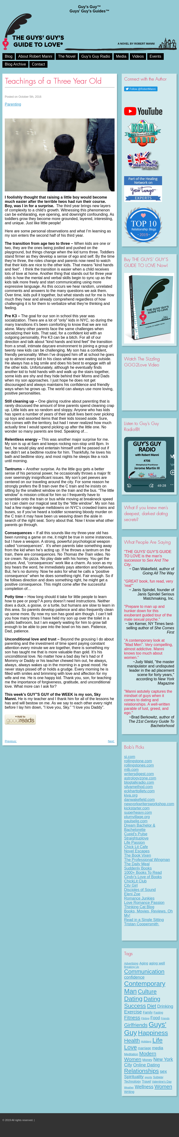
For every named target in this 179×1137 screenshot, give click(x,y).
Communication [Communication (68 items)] (144, 971)
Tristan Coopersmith (141, 924)
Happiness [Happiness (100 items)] (153, 1032)
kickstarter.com (137, 808)
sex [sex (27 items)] (163, 1071)
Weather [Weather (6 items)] (129, 1087)
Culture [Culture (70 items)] (147, 991)
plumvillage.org (137, 817)
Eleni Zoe (132, 894)
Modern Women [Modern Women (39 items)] (140, 1056)
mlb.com (131, 770)
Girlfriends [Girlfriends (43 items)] (135, 1025)
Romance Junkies (139, 898)
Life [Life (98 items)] (157, 1040)
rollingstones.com (139, 765)
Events (155, 56)
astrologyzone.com (140, 778)
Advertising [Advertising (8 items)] (131, 963)
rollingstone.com (138, 761)
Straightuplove (136, 838)
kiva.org (130, 795)
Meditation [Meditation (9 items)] (131, 1054)
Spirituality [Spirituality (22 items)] (134, 1076)
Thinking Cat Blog (139, 907)
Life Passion (134, 842)
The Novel (66, 56)
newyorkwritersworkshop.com (149, 804)
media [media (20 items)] (157, 1047)
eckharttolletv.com (139, 791)
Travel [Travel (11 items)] (146, 1081)
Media (121, 56)
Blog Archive (15, 64)
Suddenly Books (138, 868)
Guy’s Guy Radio (95, 56)
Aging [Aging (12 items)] (143, 963)
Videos (138, 56)
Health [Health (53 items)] (132, 1040)
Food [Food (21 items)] (155, 1017)
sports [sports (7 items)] (148, 1077)
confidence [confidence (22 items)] (134, 977)
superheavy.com (138, 812)
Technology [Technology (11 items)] (132, 1081)
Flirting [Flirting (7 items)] (145, 1018)
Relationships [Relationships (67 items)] (141, 1071)
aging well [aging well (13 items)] (157, 963)
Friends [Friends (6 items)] (165, 1018)
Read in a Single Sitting (144, 920)
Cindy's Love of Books (143, 877)
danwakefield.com (139, 800)
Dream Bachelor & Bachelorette (139, 827)
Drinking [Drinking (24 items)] (165, 1006)
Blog (8, 56)
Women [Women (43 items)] (163, 1087)
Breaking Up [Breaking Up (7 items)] (131, 966)
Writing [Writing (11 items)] (129, 1092)
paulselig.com (135, 821)
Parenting (13, 104)
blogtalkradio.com (139, 782)
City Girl (131, 885)
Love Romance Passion (144, 903)
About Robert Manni (35, 56)
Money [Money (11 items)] (147, 1060)
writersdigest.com (139, 774)
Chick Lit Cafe (136, 847)
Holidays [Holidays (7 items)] (146, 1041)
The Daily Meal (137, 864)
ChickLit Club (135, 881)
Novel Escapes (137, 851)
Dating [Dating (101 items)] (133, 998)
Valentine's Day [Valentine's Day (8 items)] (162, 1081)
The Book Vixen (137, 855)
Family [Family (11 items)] (148, 1012)
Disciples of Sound (140, 890)
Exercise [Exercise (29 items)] (133, 1011)
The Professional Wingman (147, 860)
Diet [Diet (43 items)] (151, 1006)
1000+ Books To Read (143, 873)
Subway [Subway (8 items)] (158, 1077)
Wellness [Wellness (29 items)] (144, 1086)
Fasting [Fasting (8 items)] (158, 1012)
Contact (38, 64)
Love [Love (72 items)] (130, 1047)
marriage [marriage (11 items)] (144, 1048)
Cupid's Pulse (135, 834)
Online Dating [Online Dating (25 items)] (146, 1064)
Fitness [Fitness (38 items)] (132, 1017)
